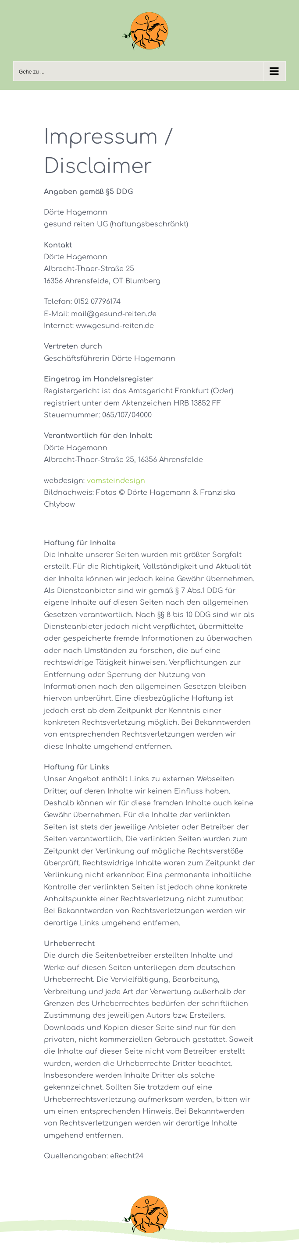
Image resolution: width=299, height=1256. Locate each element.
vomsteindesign (116, 481)
